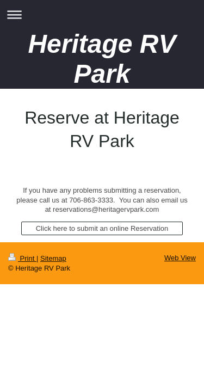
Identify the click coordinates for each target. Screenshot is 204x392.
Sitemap (53, 258)
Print (22, 258)
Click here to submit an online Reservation (102, 228)
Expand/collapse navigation (102, 14)
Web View (180, 258)
